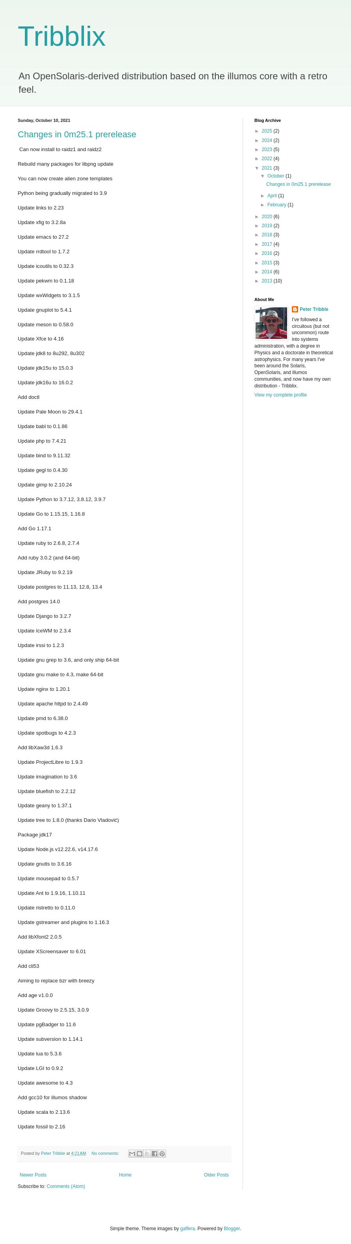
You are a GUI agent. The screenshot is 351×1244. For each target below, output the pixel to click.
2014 (268, 272)
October (276, 176)
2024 (268, 140)
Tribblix (62, 36)
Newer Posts (33, 1175)
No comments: (105, 1153)
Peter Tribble (314, 309)
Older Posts (216, 1175)
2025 (268, 131)
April (272, 195)
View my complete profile (280, 395)
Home (125, 1175)
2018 (268, 235)
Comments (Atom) (66, 1186)
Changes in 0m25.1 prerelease (77, 134)
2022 (268, 158)
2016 (268, 253)
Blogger (232, 1228)
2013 (268, 281)
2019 (268, 225)
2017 (268, 244)
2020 (268, 216)
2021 (268, 168)
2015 (268, 263)
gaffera (187, 1228)
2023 (268, 149)
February (277, 205)
